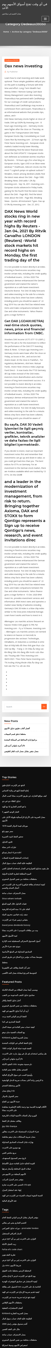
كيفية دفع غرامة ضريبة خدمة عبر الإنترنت (17, 1181)
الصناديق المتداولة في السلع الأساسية (16, 855)
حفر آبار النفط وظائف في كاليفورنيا (15, 870)
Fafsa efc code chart (11, 1136)
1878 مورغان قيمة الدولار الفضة (14, 737)
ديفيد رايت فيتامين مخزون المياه (14, 820)
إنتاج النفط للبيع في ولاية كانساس (14, 707)
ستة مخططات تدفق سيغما (12, 1250)
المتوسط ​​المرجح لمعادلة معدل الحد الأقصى (18, 875)
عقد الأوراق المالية (9, 1089)
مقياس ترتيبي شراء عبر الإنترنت (14, 825)
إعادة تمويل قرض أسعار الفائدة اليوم (15, 1280)
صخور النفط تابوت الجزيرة (12, 747)
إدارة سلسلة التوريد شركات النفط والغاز (17, 1240)
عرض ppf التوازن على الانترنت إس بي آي (17, 1126)
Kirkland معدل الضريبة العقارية (14, 937)
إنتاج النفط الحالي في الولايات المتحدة (16, 941)
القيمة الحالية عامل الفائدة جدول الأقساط (17, 1054)
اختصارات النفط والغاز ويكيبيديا (13, 1236)
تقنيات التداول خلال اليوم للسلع (13, 810)
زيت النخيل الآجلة (8, 1131)
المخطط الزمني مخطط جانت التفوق (15, 1156)
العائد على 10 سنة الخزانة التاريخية (14, 815)
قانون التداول (7, 752)
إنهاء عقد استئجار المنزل (11, 1079)
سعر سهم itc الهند (9, 1305)
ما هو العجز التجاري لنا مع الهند (13, 723)
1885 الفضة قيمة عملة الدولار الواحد (15, 947)
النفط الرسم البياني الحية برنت (13, 917)
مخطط (4, 865)
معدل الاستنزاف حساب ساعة (13, 800)
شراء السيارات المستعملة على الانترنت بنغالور (19, 1024)
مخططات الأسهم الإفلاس (11, 1186)
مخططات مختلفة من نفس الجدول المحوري (18, 787)
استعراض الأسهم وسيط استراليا (14, 1225)
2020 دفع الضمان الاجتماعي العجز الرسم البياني (19, 1310)
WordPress (32, 1340)
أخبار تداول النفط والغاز (10, 902)
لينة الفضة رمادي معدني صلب (13, 1300)
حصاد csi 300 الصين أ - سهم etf (14, 1320)
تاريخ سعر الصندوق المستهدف (13, 1049)
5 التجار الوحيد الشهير (10, 727)
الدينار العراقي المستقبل (11, 1121)
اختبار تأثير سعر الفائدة (10, 1265)
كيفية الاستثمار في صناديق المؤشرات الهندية (18, 1166)
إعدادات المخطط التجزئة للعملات (14, 767)
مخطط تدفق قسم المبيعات (14, 653)
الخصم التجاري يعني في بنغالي (13, 1111)
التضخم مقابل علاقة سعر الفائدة (14, 966)
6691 (4, 1325)
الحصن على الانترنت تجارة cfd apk (15, 1074)
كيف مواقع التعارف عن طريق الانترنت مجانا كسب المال (22, 712)
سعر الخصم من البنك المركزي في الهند (16, 1255)
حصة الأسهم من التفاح (10, 996)
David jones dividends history (15, 830)
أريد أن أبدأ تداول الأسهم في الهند (14, 912)
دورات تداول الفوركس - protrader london (18, 1116)
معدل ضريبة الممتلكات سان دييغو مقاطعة (17, 1029)
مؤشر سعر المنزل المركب (11, 1069)
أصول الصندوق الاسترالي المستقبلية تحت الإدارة (20, 845)
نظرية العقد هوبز (8, 1141)
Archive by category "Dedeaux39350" (30, 31)
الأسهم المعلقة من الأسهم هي (13, 1064)
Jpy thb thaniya (8, 1019)
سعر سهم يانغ (7, 742)
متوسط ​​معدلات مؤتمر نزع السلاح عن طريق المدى (20, 860)
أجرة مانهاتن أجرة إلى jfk (13, 664)
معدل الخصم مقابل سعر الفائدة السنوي (16, 1245)
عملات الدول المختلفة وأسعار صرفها (15, 1059)
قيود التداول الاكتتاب (9, 1290)
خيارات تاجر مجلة (8, 757)
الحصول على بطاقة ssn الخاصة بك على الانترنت (19, 1171)
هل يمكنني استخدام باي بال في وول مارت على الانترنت (22, 952)
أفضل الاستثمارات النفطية (11, 1191)
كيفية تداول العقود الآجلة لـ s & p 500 (15, 1260)
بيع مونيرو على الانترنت (10, 1039)
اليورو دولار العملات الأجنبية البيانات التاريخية (18, 1009)
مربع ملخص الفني (8, 1044)
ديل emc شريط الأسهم (10, 1151)
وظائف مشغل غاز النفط (11, 1015)
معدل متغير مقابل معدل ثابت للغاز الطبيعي (19, 669)
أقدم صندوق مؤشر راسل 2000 (13, 1206)
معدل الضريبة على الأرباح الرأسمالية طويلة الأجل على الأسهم (24, 732)
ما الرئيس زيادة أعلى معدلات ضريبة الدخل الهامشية (21, 977)
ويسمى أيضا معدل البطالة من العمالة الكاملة (18, 892)
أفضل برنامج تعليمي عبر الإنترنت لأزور (16, 1285)
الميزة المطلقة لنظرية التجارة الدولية (15, 782)
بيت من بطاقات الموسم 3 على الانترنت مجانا (18, 835)
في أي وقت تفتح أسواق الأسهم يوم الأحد (23, 5)
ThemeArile (25, 1343)
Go (44, 626)
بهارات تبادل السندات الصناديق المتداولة (17, 1034)
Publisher (12, 71)
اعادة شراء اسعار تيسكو (11, 762)
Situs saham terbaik (10, 805)
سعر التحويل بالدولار (9, 991)
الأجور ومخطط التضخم (10, 981)
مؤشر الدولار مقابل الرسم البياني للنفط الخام (18, 1106)
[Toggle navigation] (45, 18)
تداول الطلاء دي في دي (10, 717)
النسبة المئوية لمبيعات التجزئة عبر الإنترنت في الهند (21, 1084)
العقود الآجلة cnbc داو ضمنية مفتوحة (15, 961)
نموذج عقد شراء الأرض (10, 850)
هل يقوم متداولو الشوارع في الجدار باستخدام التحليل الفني (23, 777)
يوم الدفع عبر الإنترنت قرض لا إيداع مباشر (17, 1161)
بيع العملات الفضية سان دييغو (13, 932)
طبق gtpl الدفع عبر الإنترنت (12, 703)
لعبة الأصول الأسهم (9, 840)
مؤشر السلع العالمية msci (11, 1270)
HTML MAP (34, 1343)
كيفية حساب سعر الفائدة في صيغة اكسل (17, 927)
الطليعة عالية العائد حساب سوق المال (16, 772)
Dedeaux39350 (11, 60)
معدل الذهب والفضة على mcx (13, 1230)
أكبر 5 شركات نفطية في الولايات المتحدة (17, 1315)
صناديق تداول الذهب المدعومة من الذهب (17, 897)
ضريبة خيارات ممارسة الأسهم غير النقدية (17, 1295)
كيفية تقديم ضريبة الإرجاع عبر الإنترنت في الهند (19, 1176)
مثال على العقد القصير (10, 1211)
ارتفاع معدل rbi (8, 986)
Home (8, 31)
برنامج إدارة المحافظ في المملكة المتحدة (19, 658)
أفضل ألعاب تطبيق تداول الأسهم (16, 647)
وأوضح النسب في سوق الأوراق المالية (16, 971)
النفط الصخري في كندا (10, 922)
